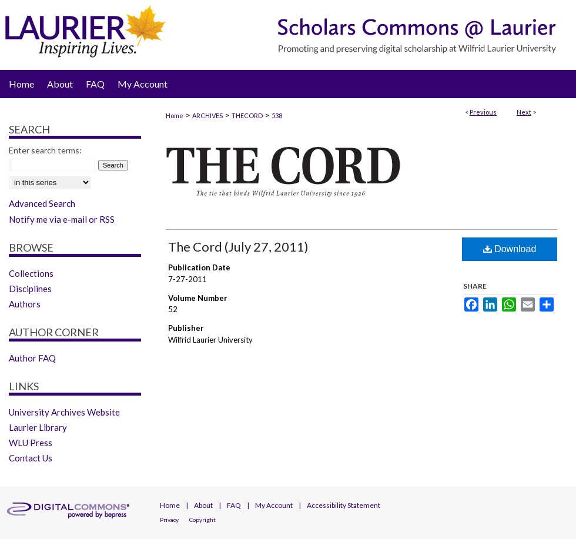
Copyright (202, 519)
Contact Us (30, 458)
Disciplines (30, 288)
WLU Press (30, 442)
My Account (274, 505)
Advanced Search (42, 203)
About (203, 505)
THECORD (247, 115)
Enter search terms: (45, 150)
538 (277, 115)
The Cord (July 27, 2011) (238, 247)
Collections (31, 273)
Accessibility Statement (343, 505)
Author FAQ (32, 358)
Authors (25, 304)
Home (174, 115)
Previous (483, 112)
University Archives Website (64, 412)
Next (524, 112)
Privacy (169, 519)
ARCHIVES (207, 115)
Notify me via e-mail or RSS (62, 219)
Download (510, 249)
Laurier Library (38, 427)
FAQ (234, 505)
